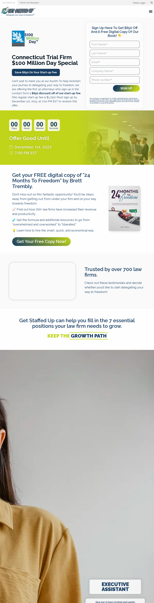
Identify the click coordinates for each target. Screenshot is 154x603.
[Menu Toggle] (150, 11)
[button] (8, 2)
